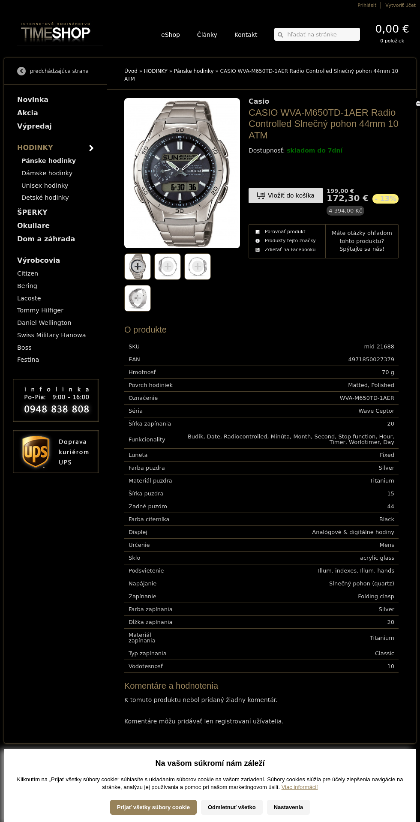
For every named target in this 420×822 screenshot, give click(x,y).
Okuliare (33, 226)
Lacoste (29, 298)
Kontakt (246, 34)
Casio (259, 101)
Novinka (32, 100)
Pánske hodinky (194, 71)
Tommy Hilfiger (40, 310)
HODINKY (156, 71)
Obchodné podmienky (38, 778)
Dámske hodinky (46, 173)
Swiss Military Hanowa (51, 335)
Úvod (131, 71)
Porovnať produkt (285, 231)
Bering (27, 285)
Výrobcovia (38, 260)
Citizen (27, 273)
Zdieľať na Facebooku (290, 249)
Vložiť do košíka (291, 195)
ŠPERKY (32, 212)
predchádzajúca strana (59, 71)
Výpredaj (34, 126)
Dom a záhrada (46, 239)
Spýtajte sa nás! (361, 249)
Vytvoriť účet (400, 5)
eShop (170, 34)
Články (207, 34)
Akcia (27, 113)
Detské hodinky (45, 197)
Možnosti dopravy (34, 766)
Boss (24, 347)
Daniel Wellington (44, 322)
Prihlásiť (366, 5)
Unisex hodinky (44, 185)
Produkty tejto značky (290, 240)
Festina (28, 359)
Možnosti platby (32, 772)
